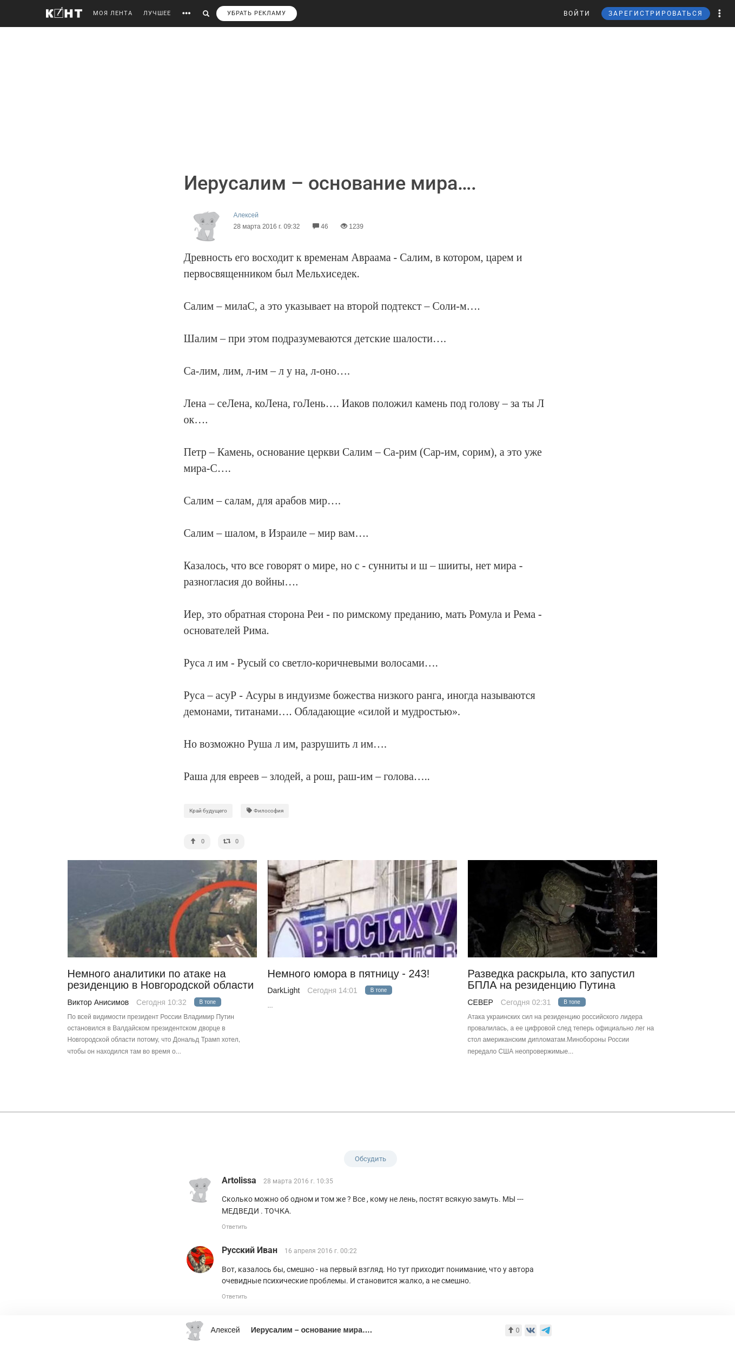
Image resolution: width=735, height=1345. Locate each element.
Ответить (234, 1226)
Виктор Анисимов (98, 1002)
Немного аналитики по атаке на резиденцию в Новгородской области (161, 979)
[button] (720, 13)
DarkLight (284, 990)
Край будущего (208, 811)
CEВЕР (480, 1002)
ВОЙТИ (577, 13)
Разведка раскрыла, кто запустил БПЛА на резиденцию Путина (551, 979)
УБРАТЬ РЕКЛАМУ (256, 13)
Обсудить (370, 1159)
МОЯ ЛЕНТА (113, 13)
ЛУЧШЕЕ (157, 13)
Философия (265, 811)
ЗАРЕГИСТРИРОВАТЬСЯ (655, 13)
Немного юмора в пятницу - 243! (349, 974)
